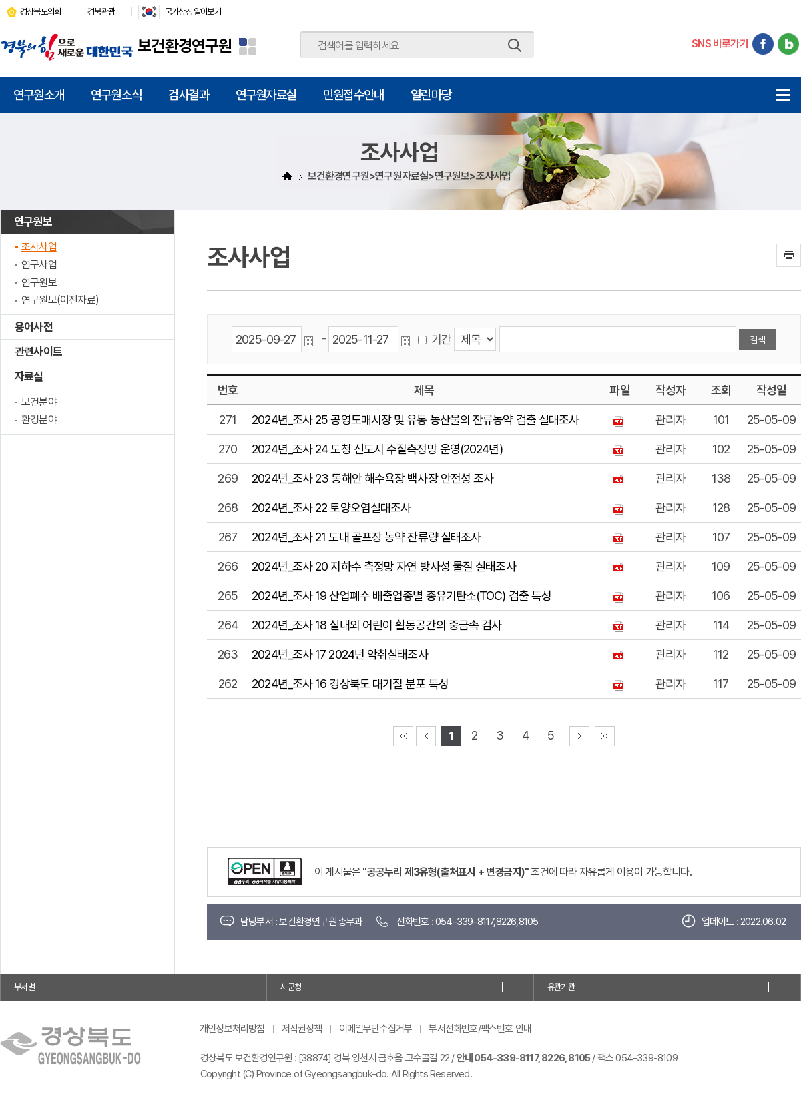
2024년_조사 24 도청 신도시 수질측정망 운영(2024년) (377, 449)
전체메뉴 (782, 95)
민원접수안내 (353, 94)
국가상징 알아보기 (193, 12)
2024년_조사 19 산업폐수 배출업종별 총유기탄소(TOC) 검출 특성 (401, 596)
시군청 (290, 987)
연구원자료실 (266, 94)
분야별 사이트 (247, 46)
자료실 (29, 376)
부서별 (24, 987)
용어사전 (34, 327)
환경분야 (39, 419)
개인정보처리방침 (232, 1029)
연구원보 (33, 221)
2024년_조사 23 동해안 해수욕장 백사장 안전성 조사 (372, 478)
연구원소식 (116, 94)
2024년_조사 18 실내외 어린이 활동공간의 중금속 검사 (376, 625)
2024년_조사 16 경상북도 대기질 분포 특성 (350, 684)
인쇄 (788, 255)
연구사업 (39, 264)
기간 (441, 339)
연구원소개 (38, 94)
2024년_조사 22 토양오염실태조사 (331, 508)
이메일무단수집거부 (376, 1029)
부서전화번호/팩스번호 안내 (480, 1029)
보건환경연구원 (185, 45)
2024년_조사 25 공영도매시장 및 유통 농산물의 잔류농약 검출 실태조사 (415, 419)
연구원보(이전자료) (60, 300)
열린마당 (431, 94)
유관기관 (561, 987)
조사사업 (39, 246)
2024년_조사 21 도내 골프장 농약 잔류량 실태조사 (366, 537)
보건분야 (39, 402)
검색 (514, 45)
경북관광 (101, 12)
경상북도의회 (40, 12)
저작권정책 (302, 1029)
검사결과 (188, 94)
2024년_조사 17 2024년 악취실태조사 (339, 654)
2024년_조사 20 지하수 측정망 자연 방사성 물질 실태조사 (383, 566)
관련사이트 (38, 351)
